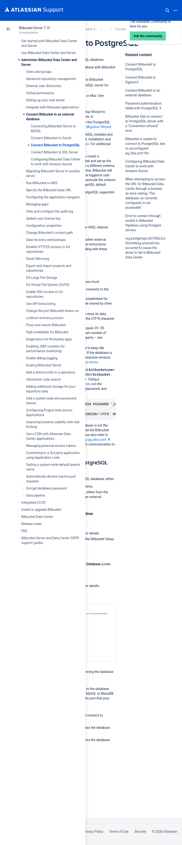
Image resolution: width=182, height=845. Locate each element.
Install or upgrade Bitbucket (41, 509)
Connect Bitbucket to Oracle (51, 138)
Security (140, 831)
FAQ (24, 531)
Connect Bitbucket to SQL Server (54, 152)
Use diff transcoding (40, 304)
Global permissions (40, 93)
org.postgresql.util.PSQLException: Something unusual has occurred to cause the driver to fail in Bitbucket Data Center (150, 247)
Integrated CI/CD (33, 502)
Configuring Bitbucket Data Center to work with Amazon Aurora (144, 166)
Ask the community (142, 303)
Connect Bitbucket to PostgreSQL (55, 145)
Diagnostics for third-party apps (49, 339)
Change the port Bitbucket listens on (52, 311)
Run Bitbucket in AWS (41, 183)
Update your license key (43, 218)
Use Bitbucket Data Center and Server (48, 53)
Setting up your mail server (45, 100)
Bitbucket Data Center (37, 517)
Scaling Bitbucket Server (43, 365)
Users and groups (39, 72)
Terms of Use (118, 831)
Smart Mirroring (37, 259)
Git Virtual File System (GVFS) (47, 285)
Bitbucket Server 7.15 (34, 28)
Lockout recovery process (45, 318)
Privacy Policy (93, 831)
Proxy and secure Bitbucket (46, 325)
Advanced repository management (51, 79)
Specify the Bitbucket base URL (48, 190)
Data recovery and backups (45, 240)
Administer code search (43, 379)
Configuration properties (44, 225)
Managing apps (37, 204)
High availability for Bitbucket (47, 332)
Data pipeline (35, 495)
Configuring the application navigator (53, 197)
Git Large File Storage (41, 278)
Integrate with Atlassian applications (52, 107)
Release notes (31, 524)
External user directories (43, 86)
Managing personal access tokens (51, 446)
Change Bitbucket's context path (49, 233)
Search (167, 10)
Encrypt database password (46, 488)
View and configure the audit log (49, 211)
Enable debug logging (41, 358)
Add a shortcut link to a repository (50, 372)
